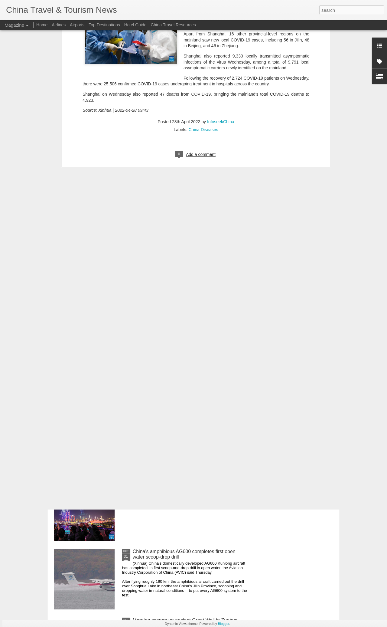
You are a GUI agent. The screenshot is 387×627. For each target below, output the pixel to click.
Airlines (59, 24)
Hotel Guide (135, 24)
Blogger (223, 623)
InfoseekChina (220, 33)
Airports (77, 24)
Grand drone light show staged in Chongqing (181, 482)
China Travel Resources (173, 24)
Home (41, 24)
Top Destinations (104, 24)
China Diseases (203, 41)
